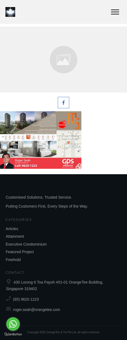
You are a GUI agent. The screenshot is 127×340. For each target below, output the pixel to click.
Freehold (13, 260)
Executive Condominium (26, 244)
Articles (12, 229)
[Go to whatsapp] (13, 324)
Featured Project (20, 252)
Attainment (15, 236)
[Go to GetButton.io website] (13, 334)
